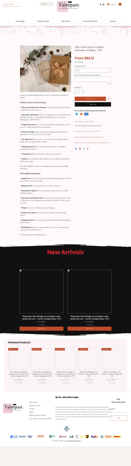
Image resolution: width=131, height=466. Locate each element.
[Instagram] (103, 4)
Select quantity (80, 66)
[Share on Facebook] (76, 148)
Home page (33, 402)
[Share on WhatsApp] (84, 148)
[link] (120, 4)
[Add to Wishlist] (109, 99)
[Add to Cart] (41, 329)
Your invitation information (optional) (87, 75)
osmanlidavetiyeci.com (73, 441)
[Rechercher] (11, 4)
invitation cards (34, 406)
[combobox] (93, 70)
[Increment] (82, 91)
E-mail (112, 409)
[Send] (119, 417)
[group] (65, 300)
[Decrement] (76, 91)
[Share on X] (87, 148)
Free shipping (79, 62)
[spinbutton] (79, 91)
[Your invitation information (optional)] (93, 79)
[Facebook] (100, 4)
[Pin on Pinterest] (80, 148)
